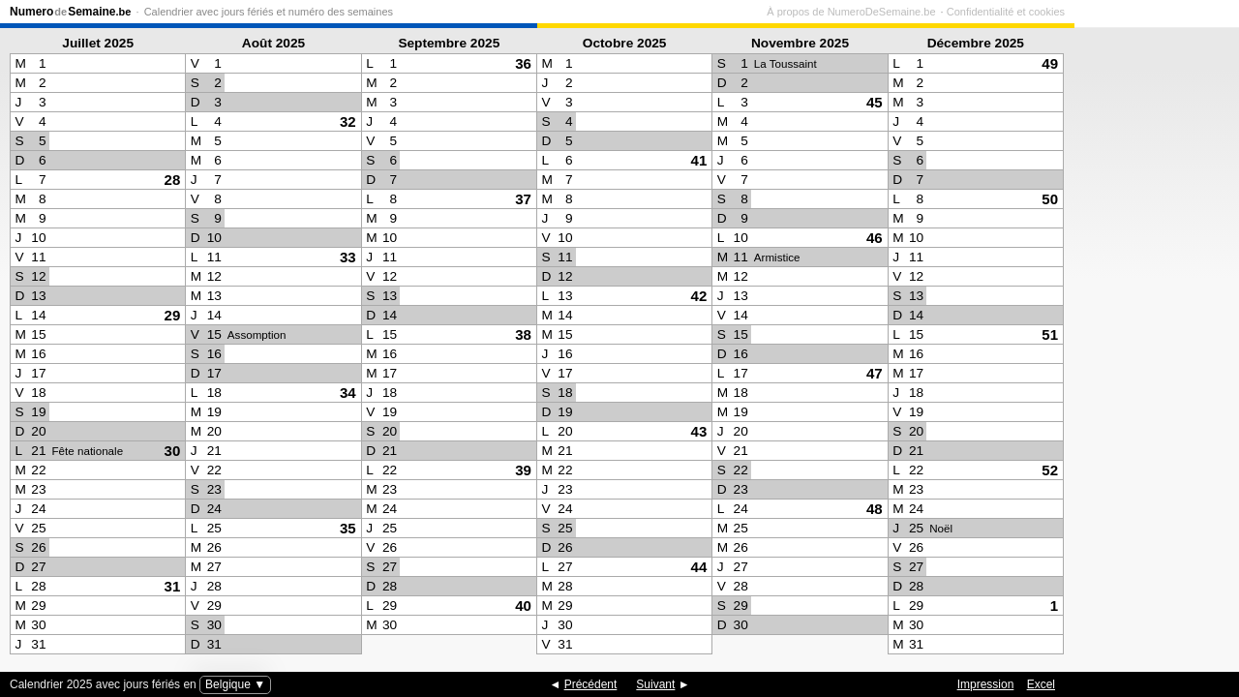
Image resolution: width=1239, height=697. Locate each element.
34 (348, 392)
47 (874, 373)
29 (173, 315)
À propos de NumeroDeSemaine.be (1015, 11)
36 (523, 63)
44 (699, 567)
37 (523, 199)
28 (173, 179)
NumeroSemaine (70, 11)
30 (173, 450)
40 (523, 605)
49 (1050, 63)
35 (348, 528)
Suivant (655, 684)
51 (1050, 334)
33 (348, 257)
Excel (1041, 684)
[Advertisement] (1151, 344)
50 (1050, 199)
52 (1050, 470)
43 (699, 431)
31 (173, 586)
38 (523, 334)
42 (699, 296)
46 (874, 237)
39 (523, 470)
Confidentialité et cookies (1170, 11)
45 (874, 102)
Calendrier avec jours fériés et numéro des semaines (268, 11)
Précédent (591, 684)
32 (348, 121)
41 (699, 160)
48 (874, 508)
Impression (985, 684)
